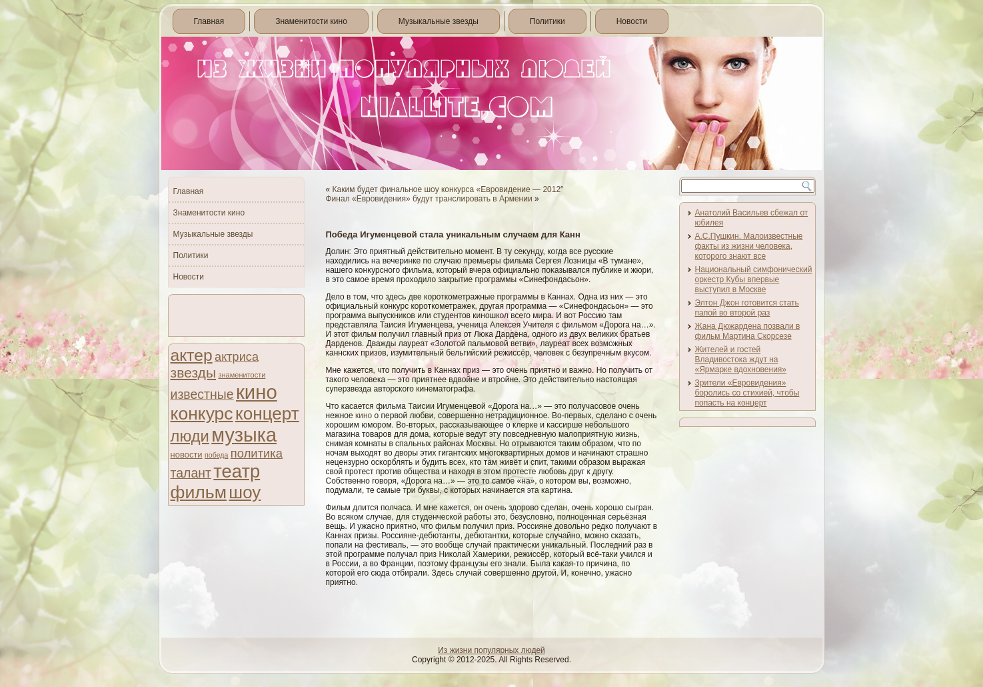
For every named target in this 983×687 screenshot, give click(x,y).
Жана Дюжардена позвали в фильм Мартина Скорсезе (747, 331)
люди (190, 436)
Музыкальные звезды (439, 21)
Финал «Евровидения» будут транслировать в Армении (429, 198)
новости (187, 455)
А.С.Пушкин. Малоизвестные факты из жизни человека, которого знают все (749, 246)
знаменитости (241, 375)
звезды (194, 372)
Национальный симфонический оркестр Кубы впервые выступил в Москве (753, 279)
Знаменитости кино (311, 21)
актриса (237, 357)
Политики (547, 21)
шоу (245, 492)
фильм (199, 492)
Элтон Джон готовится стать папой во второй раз (747, 307)
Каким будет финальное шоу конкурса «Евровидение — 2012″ (448, 189)
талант (191, 473)
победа (217, 455)
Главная (209, 21)
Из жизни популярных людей (491, 650)
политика (257, 453)
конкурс (202, 414)
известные (202, 394)
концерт (267, 414)
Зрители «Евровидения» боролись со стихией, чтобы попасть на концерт (747, 393)
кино (256, 392)
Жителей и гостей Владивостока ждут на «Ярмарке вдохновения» (741, 359)
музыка (244, 435)
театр (236, 471)
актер (192, 355)
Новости (631, 21)
